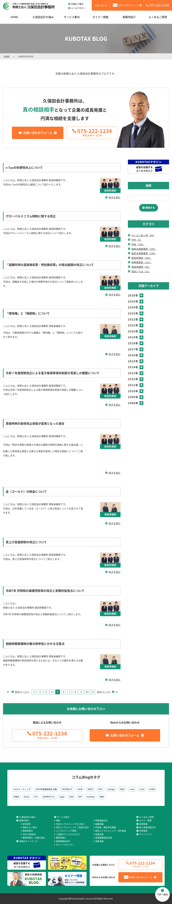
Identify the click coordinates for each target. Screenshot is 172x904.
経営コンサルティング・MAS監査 (110, 830)
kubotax (91, 796)
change (111, 789)
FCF (36, 796)
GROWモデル (49, 796)
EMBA (16, 796)
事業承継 (99, 841)
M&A (102, 796)
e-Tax (141, 789)
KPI (80, 796)
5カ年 (80, 789)
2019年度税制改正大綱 (46, 789)
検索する (150, 207)
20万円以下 (67, 789)
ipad (62, 796)
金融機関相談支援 (103, 837)
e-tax (132, 789)
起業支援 (99, 834)
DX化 (122, 789)
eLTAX (152, 789)
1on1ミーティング (22, 789)
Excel (26, 796)
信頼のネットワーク (28, 841)
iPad (71, 796)
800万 (90, 789)
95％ (100, 789)
